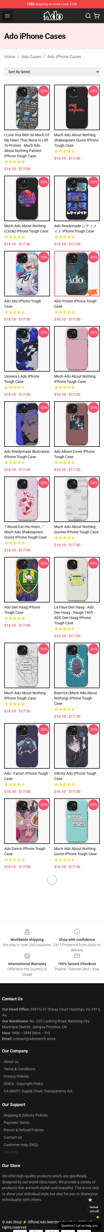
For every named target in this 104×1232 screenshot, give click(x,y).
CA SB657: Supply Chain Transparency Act (38, 1091)
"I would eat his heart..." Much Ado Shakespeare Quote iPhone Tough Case (25, 532)
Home (9, 56)
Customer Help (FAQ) (21, 1145)
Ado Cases (31, 56)
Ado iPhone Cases (64, 56)
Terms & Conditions (19, 1069)
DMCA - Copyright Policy (23, 1084)
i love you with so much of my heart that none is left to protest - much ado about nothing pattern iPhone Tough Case (26, 145)
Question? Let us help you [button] (79, 1226)
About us (11, 1061)
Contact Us (13, 1137)
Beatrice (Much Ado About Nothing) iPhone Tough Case (75, 698)
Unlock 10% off (94, 1209)
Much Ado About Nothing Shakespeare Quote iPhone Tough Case (76, 140)
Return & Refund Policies (24, 1130)
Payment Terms (16, 1123)
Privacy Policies (16, 1076)
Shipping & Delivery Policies (26, 1115)
